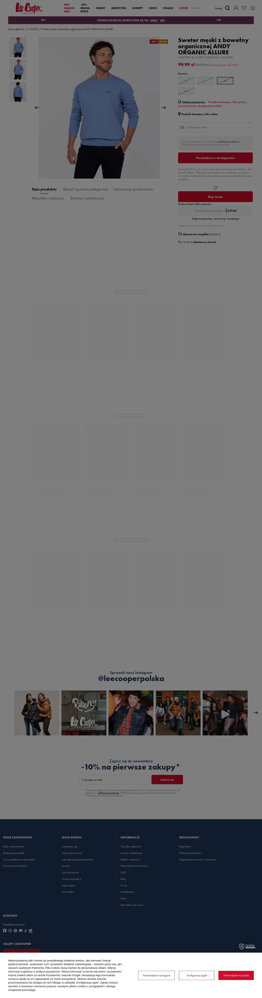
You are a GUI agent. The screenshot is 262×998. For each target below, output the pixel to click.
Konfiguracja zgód (197, 975)
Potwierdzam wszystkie (236, 975)
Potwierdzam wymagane (156, 975)
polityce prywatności (48, 971)
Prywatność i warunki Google (63, 975)
